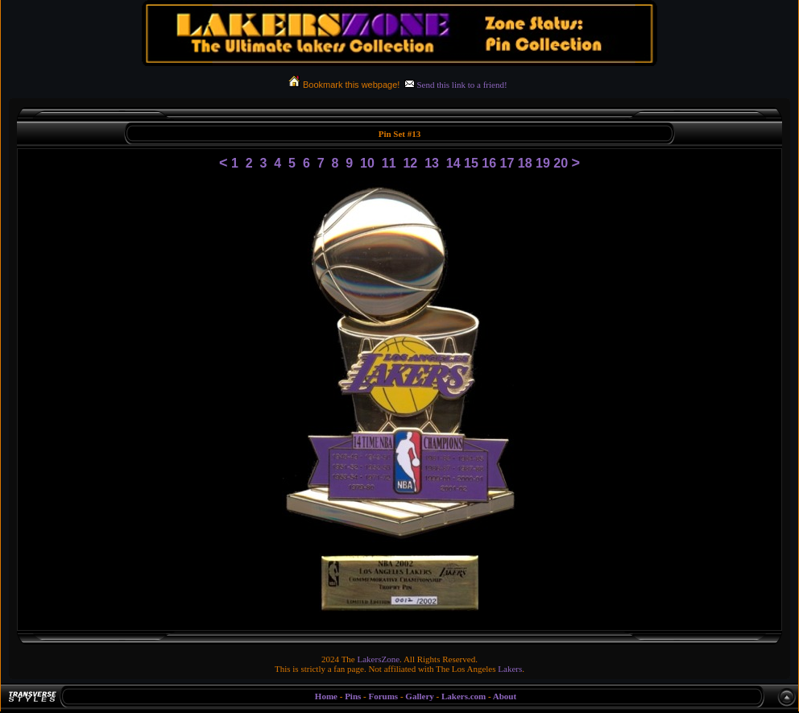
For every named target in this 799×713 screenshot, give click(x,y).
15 (471, 163)
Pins (353, 696)
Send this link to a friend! (461, 84)
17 (507, 163)
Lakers (510, 669)
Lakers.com (463, 696)
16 (489, 163)
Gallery (419, 696)
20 (560, 163)
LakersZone (379, 659)
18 (525, 163)
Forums (383, 696)
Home (326, 696)
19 (543, 163)
